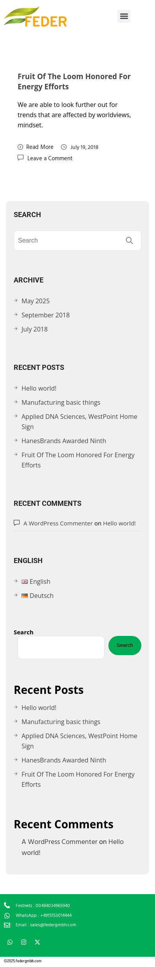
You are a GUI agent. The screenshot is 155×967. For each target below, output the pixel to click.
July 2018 (35, 329)
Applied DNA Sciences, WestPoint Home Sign (79, 421)
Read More (36, 147)
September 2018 (46, 315)
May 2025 (36, 301)
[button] (123, 16)
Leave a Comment (50, 158)
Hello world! (39, 388)
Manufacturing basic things (61, 402)
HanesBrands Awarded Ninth (64, 440)
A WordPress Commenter (58, 523)
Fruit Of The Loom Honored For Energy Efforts (78, 460)
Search (24, 632)
